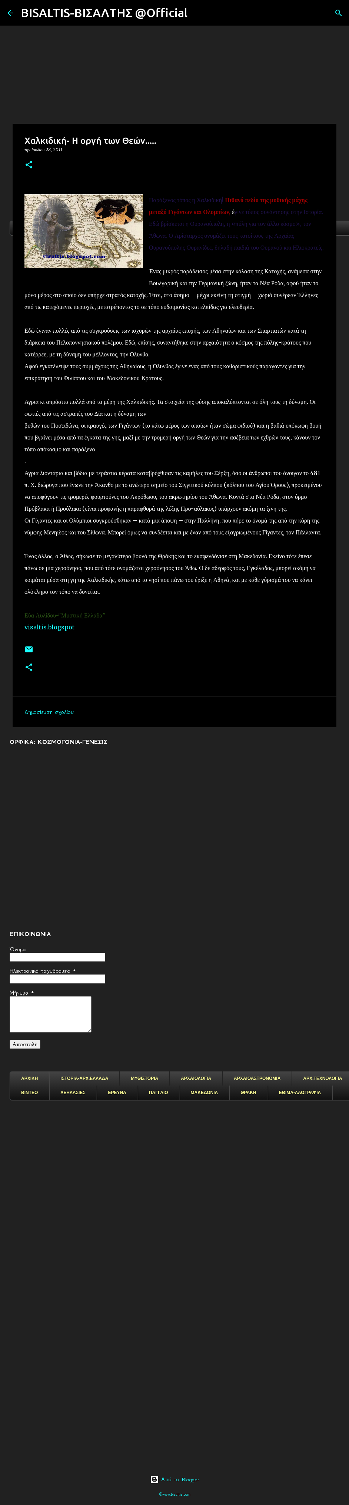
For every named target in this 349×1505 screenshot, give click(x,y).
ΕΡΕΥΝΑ (117, 1092)
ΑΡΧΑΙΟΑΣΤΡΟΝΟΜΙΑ (257, 1078)
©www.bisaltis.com (174, 1494)
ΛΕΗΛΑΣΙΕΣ (72, 1092)
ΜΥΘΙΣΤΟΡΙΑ (144, 1078)
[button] (28, 165)
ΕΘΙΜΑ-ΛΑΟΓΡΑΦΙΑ (300, 1092)
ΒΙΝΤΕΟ (29, 1092)
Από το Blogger (174, 1479)
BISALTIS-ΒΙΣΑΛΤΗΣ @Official (104, 12)
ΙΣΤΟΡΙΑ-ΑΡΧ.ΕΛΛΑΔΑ (84, 1078)
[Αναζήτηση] (197, 13)
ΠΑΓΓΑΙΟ (158, 1092)
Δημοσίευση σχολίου (49, 712)
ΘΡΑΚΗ (248, 1092)
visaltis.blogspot (49, 627)
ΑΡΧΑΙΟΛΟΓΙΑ (196, 1078)
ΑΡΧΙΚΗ (29, 1078)
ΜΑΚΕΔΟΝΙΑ (204, 1092)
